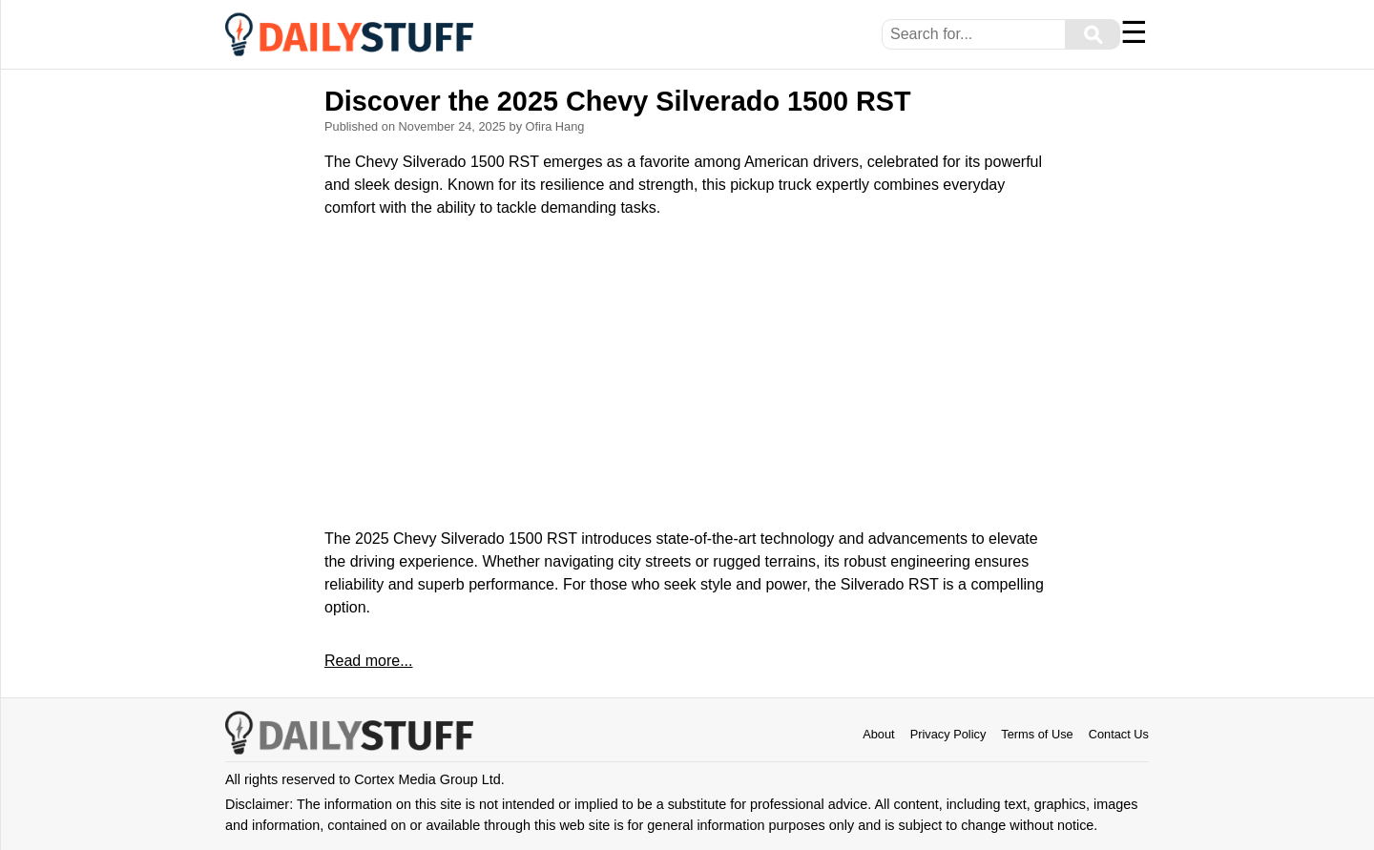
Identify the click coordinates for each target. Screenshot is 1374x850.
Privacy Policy (948, 734)
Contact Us (1119, 734)
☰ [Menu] (1134, 32)
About (878, 734)
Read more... (368, 661)
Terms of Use (1036, 734)
